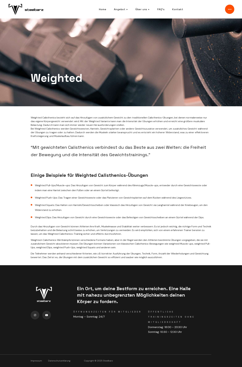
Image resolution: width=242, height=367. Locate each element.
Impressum (36, 360)
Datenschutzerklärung (59, 360)
